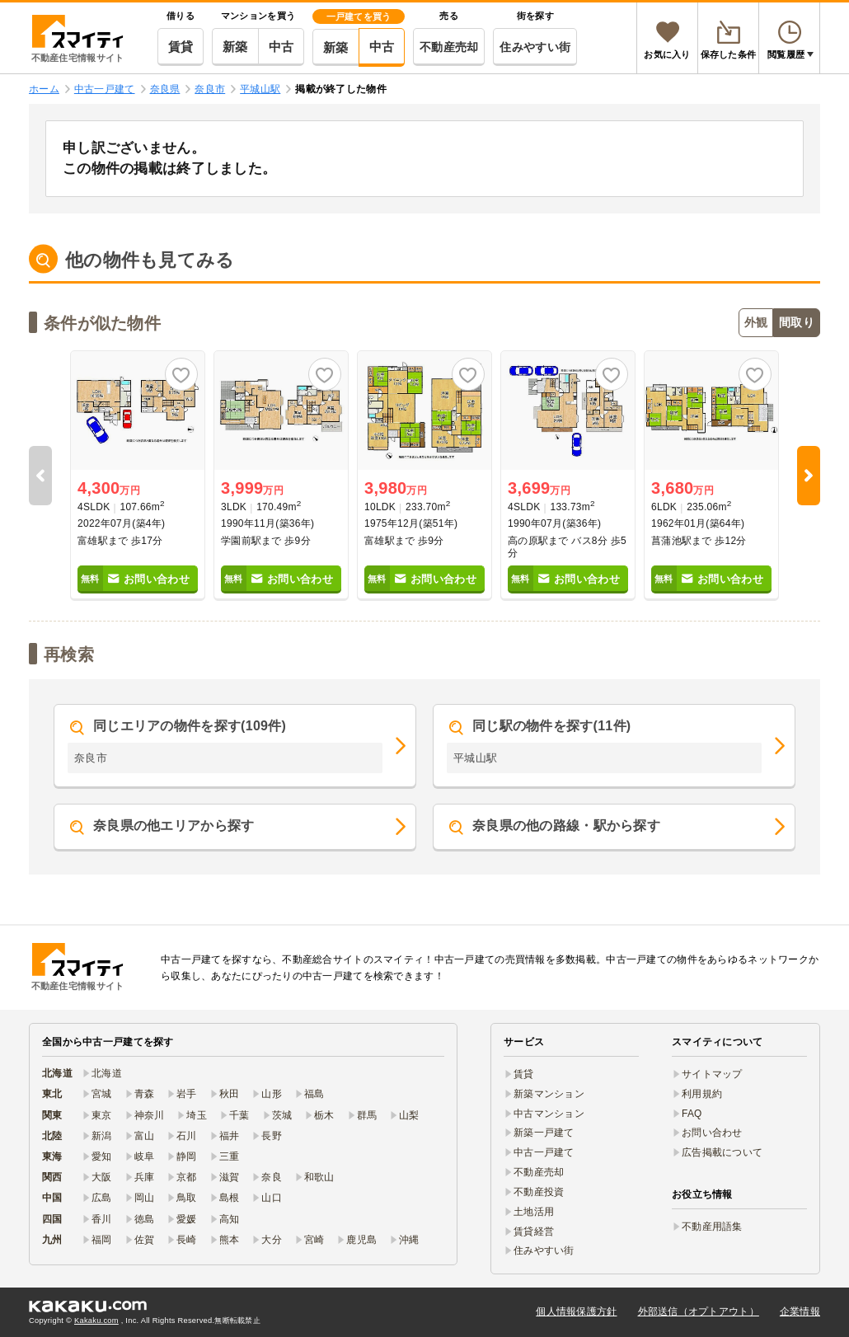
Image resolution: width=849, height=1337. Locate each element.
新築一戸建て (544, 1132)
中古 (281, 47)
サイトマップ (712, 1074)
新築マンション (549, 1094)
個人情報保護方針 (576, 1311)
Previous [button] (40, 475)
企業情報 (800, 1311)
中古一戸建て (544, 1152)
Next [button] (808, 475)
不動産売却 (449, 47)
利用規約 (702, 1094)
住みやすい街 (535, 47)
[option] (137, 475)
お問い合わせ (712, 1132)
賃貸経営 (534, 1231)
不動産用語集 (712, 1226)
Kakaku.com (96, 1320)
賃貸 (181, 47)
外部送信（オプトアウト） (698, 1311)
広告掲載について (722, 1152)
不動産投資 (539, 1192)
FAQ (692, 1113)
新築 (235, 47)
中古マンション (549, 1113)
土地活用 (534, 1211)
